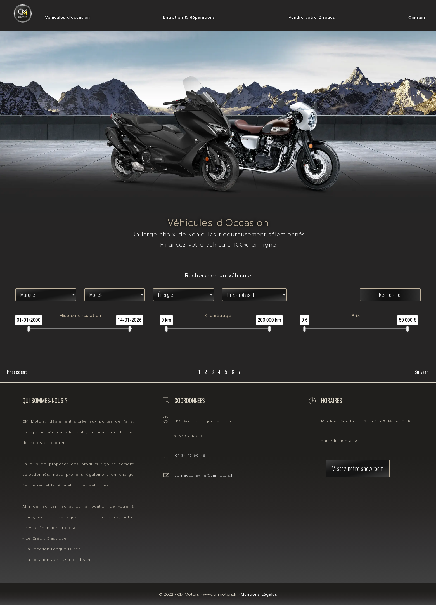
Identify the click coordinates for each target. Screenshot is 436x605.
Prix (356, 315)
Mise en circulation (80, 315)
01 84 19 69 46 (190, 455)
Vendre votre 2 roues (311, 17)
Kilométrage (218, 315)
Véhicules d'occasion (67, 17)
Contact (417, 18)
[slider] (28, 329)
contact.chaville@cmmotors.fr (204, 475)
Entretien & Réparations (189, 17)
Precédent (17, 372)
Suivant (421, 372)
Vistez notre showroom (358, 468)
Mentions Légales (259, 594)
